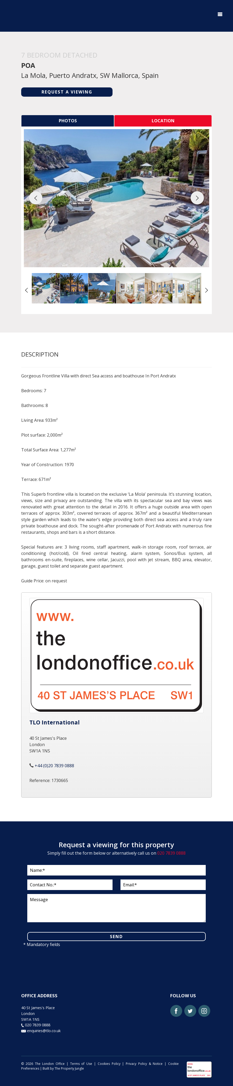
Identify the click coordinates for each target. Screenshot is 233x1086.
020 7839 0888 (171, 853)
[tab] (67, 120)
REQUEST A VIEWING (67, 92)
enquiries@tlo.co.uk (41, 1029)
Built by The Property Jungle (63, 1067)
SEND (116, 936)
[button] (35, 197)
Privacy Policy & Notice (144, 1062)
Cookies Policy (109, 1062)
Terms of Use (81, 1062)
